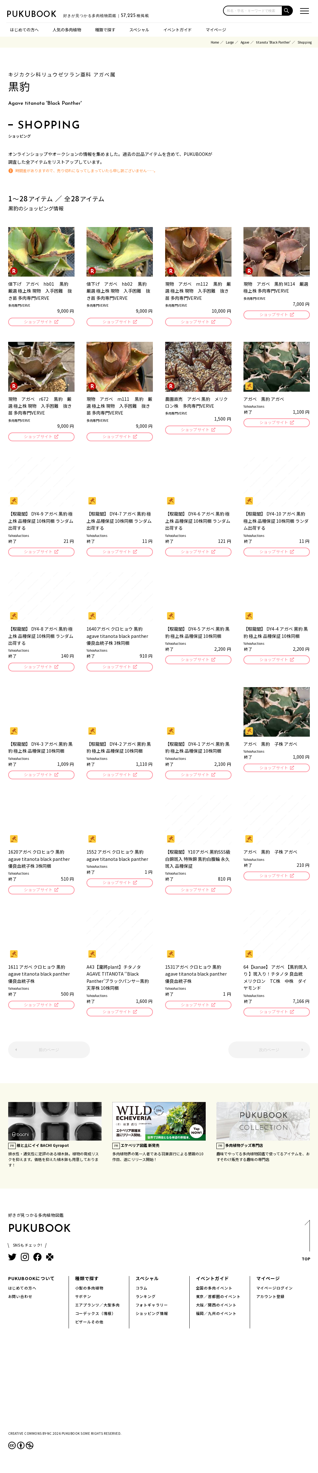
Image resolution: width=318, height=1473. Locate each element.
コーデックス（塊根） (95, 1318)
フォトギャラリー (152, 1309)
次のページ (269, 1054)
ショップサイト (37, 322)
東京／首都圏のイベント (218, 1301)
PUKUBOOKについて (31, 1283)
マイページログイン (274, 1292)
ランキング (146, 1301)
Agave (245, 42)
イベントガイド (177, 30)
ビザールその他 (89, 1326)
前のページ (49, 1054)
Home (215, 42)
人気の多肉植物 (67, 30)
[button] (287, 11)
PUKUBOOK (37, 14)
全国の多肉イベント (214, 1292)
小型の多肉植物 (89, 1292)
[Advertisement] (159, 1390)
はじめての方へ (24, 30)
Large (230, 42)
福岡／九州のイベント (216, 1318)
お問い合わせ (20, 1301)
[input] (252, 11)
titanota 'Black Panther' (273, 42)
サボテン (83, 1301)
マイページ (216, 30)
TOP (305, 1247)
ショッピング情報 (152, 1318)
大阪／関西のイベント (216, 1309)
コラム (142, 1292)
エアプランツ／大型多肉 (97, 1309)
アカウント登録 (270, 1301)
